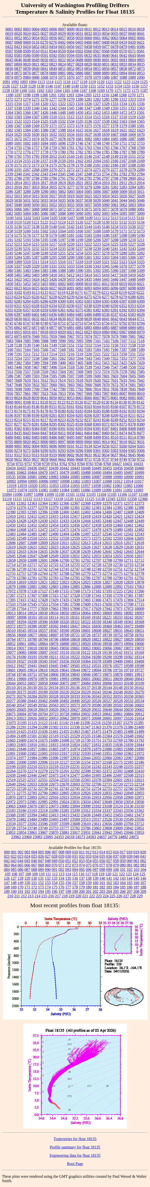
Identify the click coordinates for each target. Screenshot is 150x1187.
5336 (88, 266)
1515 (97, 117)
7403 (71, 363)
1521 (9, 121)
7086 (36, 341)
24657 (102, 837)
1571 (53, 126)
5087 (53, 213)
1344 (62, 108)
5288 (44, 257)
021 (7, 856)
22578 (96, 780)
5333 (71, 266)
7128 (9, 345)
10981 (32, 477)
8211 (132, 415)
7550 (132, 367)
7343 (88, 358)
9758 (37, 464)
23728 (11, 828)
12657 (139, 556)
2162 (79, 161)
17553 (43, 604)
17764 (21, 609)
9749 (123, 459)
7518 (71, 367)
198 (68, 891)
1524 (35, 121)
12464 (11, 530)
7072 (79, 336)
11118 (58, 499)
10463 (21, 472)
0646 (18, 60)
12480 (118, 530)
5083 (18, 213)
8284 (44, 424)
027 (48, 856)
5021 (88, 196)
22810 (75, 793)
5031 (27, 200)
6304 (97, 301)
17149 (53, 591)
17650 (107, 604)
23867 (43, 832)
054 (89, 861)
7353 (123, 358)
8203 (62, 415)
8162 (79, 407)
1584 (27, 130)
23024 (64, 802)
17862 (53, 609)
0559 (62, 51)
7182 (79, 350)
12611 (64, 543)
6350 (114, 306)
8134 (114, 402)
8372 (106, 424)
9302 (106, 451)
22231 (75, 767)
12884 (64, 587)
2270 (53, 170)
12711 (128, 560)
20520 (86, 701)
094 (75, 870)
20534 (139, 701)
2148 (106, 156)
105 (7, 874)
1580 (132, 126)
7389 (35, 363)
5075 (88, 209)
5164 (62, 231)
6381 (88, 310)
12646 (21, 556)
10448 (86, 468)
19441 (32, 666)
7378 (141, 358)
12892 (118, 587)
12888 (96, 587)
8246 (106, 420)
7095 (80, 341)
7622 (106, 380)
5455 (44, 284)
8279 (27, 424)
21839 (128, 745)
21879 (96, 749)
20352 (107, 696)
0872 (132, 69)
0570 (123, 51)
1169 (101, 91)
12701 (75, 560)
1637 (88, 134)
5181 (71, 235)
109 (35, 874)
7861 (27, 393)
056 (102, 861)
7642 (141, 380)
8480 (9, 437)
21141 (53, 723)
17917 (86, 609)
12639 (86, 551)
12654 (107, 556)
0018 (141, 29)
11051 (43, 486)
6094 (97, 288)
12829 (128, 582)
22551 (43, 780)
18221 (107, 617)
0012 (97, 29)
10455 (107, 468)
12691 (43, 560)
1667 (114, 134)
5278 (106, 253)
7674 (123, 385)
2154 (18, 161)
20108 (128, 683)
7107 (123, 341)
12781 (32, 578)
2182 (106, 165)
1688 (141, 139)
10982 (43, 477)
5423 (27, 279)
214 (37, 896)
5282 (141, 253)
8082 (123, 398)
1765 (106, 148)
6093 (88, 288)
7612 (44, 380)
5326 (9, 266)
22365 (96, 771)
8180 (62, 411)
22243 (107, 767)
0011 (88, 29)
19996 (75, 679)
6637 (71, 319)
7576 (114, 371)
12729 (107, 565)
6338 (88, 306)
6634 (53, 319)
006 (48, 852)
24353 (59, 837)
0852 (71, 69)
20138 (96, 688)
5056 (79, 205)
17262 (128, 591)
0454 (53, 47)
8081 (114, 398)
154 (54, 883)
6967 (123, 332)
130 (34, 878)
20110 (11, 688)
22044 (86, 758)
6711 (140, 319)
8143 (9, 407)
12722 (43, 565)
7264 (79, 358)
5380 (9, 271)
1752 (132, 143)
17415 (21, 600)
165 (129, 883)
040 (136, 856)
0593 (62, 55)
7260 (44, 358)
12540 (107, 534)
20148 (117, 688)
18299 (32, 622)
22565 (86, 780)
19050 (64, 648)
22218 (53, 767)
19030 (43, 648)
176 (61, 887)
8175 (27, 411)
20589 (107, 705)
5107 (71, 218)
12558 (64, 538)
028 (54, 856)
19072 (128, 648)
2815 (27, 183)
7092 (71, 341)
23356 (128, 810)
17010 (128, 587)
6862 (18, 328)
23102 (96, 806)
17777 (32, 609)
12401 (75, 512)
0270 (44, 42)
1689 (9, 143)
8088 (9, 402)
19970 (32, 679)
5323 (123, 262)
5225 (114, 244)
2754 (106, 174)
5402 (27, 275)
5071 (53, 209)
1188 (9, 95)
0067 (9, 42)
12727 (86, 565)
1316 (18, 104)
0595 (79, 55)
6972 (9, 336)
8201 (53, 415)
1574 (79, 126)
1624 (9, 134)
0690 (97, 60)
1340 (35, 108)
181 (95, 887)
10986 (86, 477)
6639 (88, 319)
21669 (21, 740)
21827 (86, 745)
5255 (88, 253)
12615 (107, 543)
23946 (128, 832)
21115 (32, 723)
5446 (114, 279)
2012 (53, 156)
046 (34, 861)
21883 (118, 749)
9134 (88, 446)
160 (95, 883)
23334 (96, 810)
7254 (18, 358)
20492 (64, 701)
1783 (88, 152)
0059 (79, 38)
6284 (27, 301)
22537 (32, 780)
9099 (62, 446)
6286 (44, 301)
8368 (88, 424)
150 (27, 883)
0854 (88, 69)
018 (129, 852)
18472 (128, 626)
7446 (18, 367)
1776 (27, 152)
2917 (27, 187)
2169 (141, 161)
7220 (88, 354)
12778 (139, 573)
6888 (123, 328)
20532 (128, 701)
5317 (71, 262)
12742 (43, 569)
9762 (63, 464)
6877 (53, 328)
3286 (9, 192)
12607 (21, 543)
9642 (123, 455)
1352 (132, 108)
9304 (123, 451)
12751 (118, 569)
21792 (139, 740)
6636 (62, 319)
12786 (86, 578)
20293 (43, 696)
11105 (112, 494)
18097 (11, 617)
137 (82, 878)
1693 (35, 143)
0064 (123, 38)
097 (95, 870)
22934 (75, 797)
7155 (106, 345)
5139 (44, 227)
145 (136, 878)
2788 (35, 178)
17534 (21, 604)
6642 (114, 319)
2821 (79, 183)
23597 (53, 824)
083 (143, 865)
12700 (64, 560)
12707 (96, 560)
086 (20, 870)
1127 (14, 86)
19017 (21, 648)
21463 (75, 731)
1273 (18, 99)
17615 (96, 604)
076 (95, 865)
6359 (44, 310)
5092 (97, 213)
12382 (86, 508)
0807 (9, 64)
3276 (62, 187)
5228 (141, 244)
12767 (53, 573)
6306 (114, 301)
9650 (9, 459)
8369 (97, 424)
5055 (71, 205)
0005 (44, 29)
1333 (114, 104)
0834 (132, 64)
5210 (132, 240)
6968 (132, 332)
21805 (21, 745)
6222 (140, 292)
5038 (88, 200)
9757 (28, 464)
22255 (128, 767)
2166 (114, 161)
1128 (23, 86)
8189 (114, 411)
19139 (107, 652)
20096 (107, 683)
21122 (42, 723)
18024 (32, 613)
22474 (64, 775)
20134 (53, 688)
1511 (62, 117)
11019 (22, 486)
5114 (123, 218)
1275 (35, 99)
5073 (71, 209)
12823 (64, 582)
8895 (53, 442)
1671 (9, 139)
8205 (79, 415)
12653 (96, 556)
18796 (53, 639)
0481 (132, 47)
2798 (114, 178)
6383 (106, 310)
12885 (75, 587)
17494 (128, 600)
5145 (97, 227)
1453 (106, 112)
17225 (118, 591)
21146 (74, 723)
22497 (118, 775)
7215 (62, 354)
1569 (35, 126)
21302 (53, 727)
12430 (43, 521)
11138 (100, 499)
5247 (27, 253)
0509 (27, 51)
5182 (79, 235)
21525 (64, 736)
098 (102, 870)
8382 (18, 429)
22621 (139, 780)
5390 (79, 271)
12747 (75, 569)
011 (81, 852)
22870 (11, 797)
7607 (9, 380)
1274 (27, 99)
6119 (61, 292)
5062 (123, 205)
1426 (44, 112)
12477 (86, 530)
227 (126, 896)
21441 (53, 731)
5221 (79, 244)
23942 (107, 832)
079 (116, 865)
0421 (141, 42)
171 (27, 887)
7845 (132, 389)
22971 (139, 797)
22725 (11, 789)
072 (68, 865)
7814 (97, 389)
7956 (71, 393)
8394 (88, 429)
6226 (35, 297)
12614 (96, 543)
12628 (107, 547)
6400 (27, 314)
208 (136, 891)
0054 (35, 38)
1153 (109, 86)
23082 (64, 806)
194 (41, 891)
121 (115, 874)
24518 (70, 837)
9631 (88, 455)
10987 (96, 477)
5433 (71, 279)
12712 (139, 560)
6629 (9, 319)
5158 (9, 231)
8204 (71, 415)
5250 (53, 253)
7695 (9, 389)
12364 (43, 503)
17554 (53, 604)
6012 (106, 284)
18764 (11, 639)
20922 (21, 718)
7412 (97, 363)
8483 (35, 437)
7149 (53, 345)
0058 (71, 38)
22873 (21, 797)
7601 (106, 376)
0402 (62, 42)
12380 (64, 508)
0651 (53, 60)
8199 (35, 415)
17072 (11, 591)
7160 (9, 350)
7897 (35, 393)
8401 (114, 429)
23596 (43, 824)
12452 (32, 525)
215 (44, 896)
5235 (62, 249)
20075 (64, 683)
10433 (138, 464)
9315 (35, 455)
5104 (45, 218)
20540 (11, 705)
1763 (88, 148)
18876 (53, 644)
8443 (27, 433)
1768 (132, 148)
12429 (32, 521)
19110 (64, 652)
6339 (97, 306)
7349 (106, 358)
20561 (43, 705)
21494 (11, 736)
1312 (123, 99)
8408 (132, 429)
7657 (44, 385)
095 (82, 870)
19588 (128, 666)
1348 (97, 108)
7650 (27, 385)
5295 (53, 257)
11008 (107, 481)
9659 (44, 459)
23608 (75, 824)
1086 (106, 77)
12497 (86, 534)
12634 (32, 551)
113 (61, 874)
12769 (75, 573)
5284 (18, 257)
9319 (53, 455)
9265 (141, 446)
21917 (64, 753)
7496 (53, 367)
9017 (114, 442)
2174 (44, 165)
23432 (75, 815)
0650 (44, 60)
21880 (107, 749)
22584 (107, 780)
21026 (128, 718)
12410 (11, 516)
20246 (107, 692)
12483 (11, 534)
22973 (21, 802)
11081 (43, 490)
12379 (53, 508)
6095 (106, 288)
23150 (139, 806)
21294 (32, 727)
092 (61, 870)
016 (116, 852)
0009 (71, 29)
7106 (115, 341)
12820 (32, 582)
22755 (107, 789)
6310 (9, 306)
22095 (32, 762)
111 (48, 874)
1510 (53, 117)
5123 (53, 222)
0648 (27, 60)
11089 (96, 490)
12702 (86, 560)
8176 (35, 411)
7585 (141, 371)
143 (123, 878)
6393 (132, 310)
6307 (123, 301)
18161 (75, 617)
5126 (79, 222)
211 (17, 896)
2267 (27, 170)
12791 (128, 578)
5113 (114, 218)
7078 (106, 336)
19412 (11, 666)
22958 (118, 797)
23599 (64, 824)
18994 (128, 644)
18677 (32, 635)
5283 (9, 257)
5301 (88, 257)
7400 (62, 363)
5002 (62, 192)
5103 (36, 218)
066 (27, 865)
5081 (141, 209)
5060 (106, 205)
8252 (123, 420)
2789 (44, 178)
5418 (123, 275)
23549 (128, 819)
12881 (32, 587)
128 (20, 878)
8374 (114, 424)
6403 (44, 314)
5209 (123, 240)
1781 (71, 152)
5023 (97, 196)
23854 (21, 832)
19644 (75, 670)
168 (7, 887)
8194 (141, 411)
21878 (86, 749)
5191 (9, 240)
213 (31, 896)
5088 (62, 213)
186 (129, 887)
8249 (114, 420)
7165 (35, 350)
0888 (97, 73)
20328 (53, 696)
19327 (21, 661)
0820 (27, 64)
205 (116, 891)
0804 (132, 60)
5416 (106, 275)
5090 (79, 213)
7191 (18, 354)
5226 (123, 244)
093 (68, 870)
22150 (75, 762)
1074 (53, 77)
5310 (27, 262)
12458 (96, 525)
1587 (53, 130)
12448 (128, 521)
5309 (18, 262)
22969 (128, 797)
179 (82, 887)
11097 (28, 494)
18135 (64, 617)
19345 (43, 661)
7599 (88, 376)
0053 (27, 38)
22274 (32, 771)
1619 (114, 130)
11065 (127, 486)
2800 (132, 178)
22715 (107, 784)
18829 (128, 639)
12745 (64, 569)
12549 (21, 538)
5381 (18, 271)
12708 (107, 560)
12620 (21, 547)
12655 (118, 556)
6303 (88, 301)
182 (102, 887)
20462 (43, 701)
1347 (88, 108)
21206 (85, 723)
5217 (53, 244)
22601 (118, 780)
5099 (141, 213)
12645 (11, 556)
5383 (27, 271)
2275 (97, 170)
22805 (64, 793)
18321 (75, 622)
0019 (9, 33)
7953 (62, 393)
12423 (128, 516)
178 (75, 887)
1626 (27, 134)
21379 (118, 727)
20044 (11, 683)
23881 (64, 832)
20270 (139, 692)
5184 (97, 235)
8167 (123, 407)
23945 (118, 832)
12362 (21, 503)
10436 (32, 468)
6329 (44, 306)
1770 (9, 152)
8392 (71, 429)
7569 (88, 371)
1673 (27, 139)
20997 (118, 718)
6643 (123, 319)
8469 (106, 433)
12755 (11, 573)
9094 (35, 446)
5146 (106, 227)
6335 (62, 306)
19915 (139, 674)
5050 (35, 205)
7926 (53, 393)
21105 (22, 723)
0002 (18, 29)
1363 (141, 108)
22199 (11, 767)
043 (14, 861)
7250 (123, 354)
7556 (18, 371)
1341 (44, 108)
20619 (43, 710)
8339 (79, 424)
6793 (132, 323)
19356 (64, 661)
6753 (79, 323)
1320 (44, 104)
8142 (140, 402)
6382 (97, 310)
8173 (9, 411)
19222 (75, 657)
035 (102, 856)
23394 (32, 815)
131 (41, 878)
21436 (43, 731)
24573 (80, 837)
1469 (114, 112)
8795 (9, 442)
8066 (88, 398)
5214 (27, 244)
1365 (18, 112)
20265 (128, 692)
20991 (107, 718)
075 (89, 865)
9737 (106, 459)
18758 (128, 635)
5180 (62, 235)
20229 (86, 692)
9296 (79, 451)
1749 (106, 143)
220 (78, 896)
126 (7, 878)
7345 (97, 358)
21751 (96, 740)
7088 (44, 341)
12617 (128, 543)
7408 (88, 363)
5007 (106, 192)
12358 (132, 499)
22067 (128, 758)
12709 (118, 560)
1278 (62, 99)
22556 (75, 780)
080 (123, 865)
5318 (79, 262)
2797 (106, 178)
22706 (96, 784)
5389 (71, 271)
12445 (96, 521)
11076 (33, 490)
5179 (53, 235)
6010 (88, 284)
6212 (105, 292)
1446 (53, 112)
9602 (71, 455)
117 (88, 874)
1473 (132, 112)
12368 (86, 503)
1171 (118, 91)
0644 (141, 55)
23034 (86, 802)
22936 (86, 797)
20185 (32, 692)
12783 (53, 578)
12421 (118, 516)
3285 (141, 187)
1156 (135, 86)
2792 (71, 178)
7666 (88, 385)
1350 (114, 108)
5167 (88, 231)
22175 (118, 762)
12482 (139, 530)
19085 (22, 652)
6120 (70, 292)
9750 (132, 459)
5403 (35, 275)
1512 (71, 117)
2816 (35, 183)
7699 (27, 389)
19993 (64, 679)
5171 (123, 231)
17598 (75, 604)
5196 (53, 240)
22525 (21, 780)
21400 (139, 727)
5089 (71, 213)
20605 (21, 710)
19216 (64, 657)
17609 (86, 604)
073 (75, 865)
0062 (106, 38)
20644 (118, 710)
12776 (128, 573)
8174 (18, 411)
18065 (96, 613)
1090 (141, 77)
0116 (35, 42)
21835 (107, 745)
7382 (18, 363)
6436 (53, 314)
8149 (44, 407)
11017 (139, 481)
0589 (35, 55)
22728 (21, 789)
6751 (62, 323)
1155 (127, 86)
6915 (18, 332)
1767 (123, 148)
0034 (106, 33)
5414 (88, 275)
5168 (97, 231)
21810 (32, 745)
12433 (64, 521)
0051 (9, 38)
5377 (132, 266)
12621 (32, 547)
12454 (53, 525)
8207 (97, 415)
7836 (114, 389)
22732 (32, 789)
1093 (24, 82)
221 (85, 896)
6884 (97, 328)
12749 (96, 569)
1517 (114, 117)
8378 (132, 424)
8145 (27, 407)
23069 (21, 806)
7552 (141, 367)
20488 (53, 701)
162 (109, 883)
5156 (132, 227)
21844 (139, 745)
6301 (71, 301)
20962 (64, 718)
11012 (117, 481)
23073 (53, 806)
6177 (88, 292)
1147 (57, 86)
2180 (88, 165)
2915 (9, 187)
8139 (132, 402)
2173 (35, 165)
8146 (35, 407)
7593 (35, 376)
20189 (43, 692)
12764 (43, 573)
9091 (18, 446)
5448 (132, 279)
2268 (35, 170)
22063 (118, 758)
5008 (114, 192)
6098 (132, 288)
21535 (86, 736)
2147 (97, 156)
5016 (44, 196)
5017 (53, 196)
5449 (141, 279)
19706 (107, 670)
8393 (79, 429)
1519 (132, 117)
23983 (37, 837)
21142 (64, 723)
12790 (118, 578)
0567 (97, 51)
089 (41, 870)
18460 (107, 626)
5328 (27, 266)
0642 (123, 55)
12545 (11, 538)
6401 (35, 314)
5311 (35, 262)
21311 (64, 727)
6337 (79, 306)
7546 (106, 367)
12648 (43, 556)
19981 (53, 679)
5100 (10, 218)
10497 (128, 472)
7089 (53, 341)
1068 (44, 77)
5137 (27, 227)
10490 (96, 472)
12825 (86, 582)
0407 (97, 42)
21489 (139, 731)
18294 (21, 622)
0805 (141, 60)
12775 (118, 573)
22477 (75, 775)
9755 (19, 464)
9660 (53, 459)
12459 (107, 525)
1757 (35, 148)
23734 (21, 828)
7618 (79, 380)
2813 (9, 183)
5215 (35, 244)
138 (89, 878)
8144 (18, 407)
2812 (141, 178)
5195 (44, 240)
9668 (79, 459)
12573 (86, 538)
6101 (9, 292)
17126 (32, 591)
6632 (35, 319)
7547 (114, 367)
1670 (141, 134)
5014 (27, 196)
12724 (64, 565)
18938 (107, 644)
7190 (9, 354)
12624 (64, 547)
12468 (21, 530)
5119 (18, 222)
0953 (141, 73)
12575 (96, 538)
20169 (11, 692)
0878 (44, 73)
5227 (132, 244)
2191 (18, 170)
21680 (53, 740)
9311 (9, 455)
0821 (35, 64)
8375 (123, 424)
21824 (75, 745)
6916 (27, 332)
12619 (11, 547)
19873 (96, 674)
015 (109, 852)
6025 (35, 288)
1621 (123, 130)
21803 (11, 745)
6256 (79, 297)
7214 (53, 354)
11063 (117, 486)
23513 (86, 819)
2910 (106, 183)
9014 (106, 442)
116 (81, 874)
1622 (132, 130)
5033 (44, 200)
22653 (32, 784)
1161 (32, 91)
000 (7, 852)
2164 (97, 161)
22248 (118, 767)
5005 (88, 192)
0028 (53, 33)
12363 (32, 503)
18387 (43, 626)
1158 (6, 91)
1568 (27, 126)
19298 (118, 657)
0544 (53, 51)
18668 (21, 635)
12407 (118, 512)
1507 (35, 117)
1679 (71, 139)
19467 (64, 666)
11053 (53, 486)
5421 (9, 279)
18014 (21, 613)
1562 (114, 121)
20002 (96, 679)
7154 (97, 345)
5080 (132, 209)
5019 (71, 196)
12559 (75, 538)
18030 (43, 613)
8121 (53, 402)
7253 (9, 358)
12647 (32, 556)
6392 (123, 310)
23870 (53, 832)
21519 (53, 736)
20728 (64, 714)
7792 (79, 389)
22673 (53, 784)
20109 (139, 683)
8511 (123, 437)
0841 (44, 69)
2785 (9, 178)
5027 (132, 196)
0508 (18, 51)
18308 (53, 622)
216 (51, 896)
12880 (21, 587)
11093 (138, 490)
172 (34, 887)
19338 (32, 661)
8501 (106, 437)
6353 (132, 306)
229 (140, 896)
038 (123, 856)
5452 (27, 284)
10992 (11, 481)
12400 (64, 512)
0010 (79, 29)
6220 (132, 292)
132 (48, 878)
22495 (96, 775)
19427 (21, 666)
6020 (132, 284)
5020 (79, 196)
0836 (9, 69)
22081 (11, 762)
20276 (21, 696)
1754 (9, 148)
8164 (97, 407)
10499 (139, 472)
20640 (107, 710)
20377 (11, 701)
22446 (32, 775)
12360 (143, 499)
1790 (9, 156)
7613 (53, 380)
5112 (106, 218)
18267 (139, 617)
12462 (139, 525)
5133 (132, 222)
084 (7, 870)
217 (58, 896)
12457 (86, 525)
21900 (21, 753)
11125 (89, 499)
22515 (139, 775)
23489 (43, 819)
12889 (107, 587)
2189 (141, 165)
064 (14, 865)
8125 (70, 402)
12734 (139, 565)
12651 (75, 556)
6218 (114, 292)
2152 (141, 156)
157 (75, 883)
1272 (9, 99)
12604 (128, 538)
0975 (18, 77)
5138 (35, 227)
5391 (88, 271)
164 (123, 883)
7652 (35, 385)
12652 (86, 556)
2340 (18, 174)
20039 (118, 679)
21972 (139, 753)
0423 (18, 47)
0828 (79, 64)
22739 (43, 789)
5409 (44, 275)
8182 (71, 411)
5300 (79, 257)
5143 (79, 227)
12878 (139, 582)
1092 (15, 82)
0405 (79, 42)
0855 (97, 69)
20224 (75, 692)
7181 (71, 350)
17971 (118, 609)
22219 (64, 767)
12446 (107, 521)
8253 (132, 420)
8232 (79, 420)
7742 (53, 389)
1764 (97, 148)
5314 (44, 262)
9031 (141, 442)
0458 (88, 47)
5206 (97, 240)
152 (41, 883)
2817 (44, 183)
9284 (35, 451)
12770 (86, 573)
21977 (21, 758)
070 (54, 865)
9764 (81, 464)
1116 (66, 82)
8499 (97, 437)
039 (129, 856)
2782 (123, 174)
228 (133, 896)
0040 (132, 33)
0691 (106, 60)
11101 (70, 494)
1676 (44, 139)
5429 (62, 279)
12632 (11, 551)
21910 (53, 753)
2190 (9, 170)
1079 (97, 77)
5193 (27, 240)
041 (143, 856)
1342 (53, 108)
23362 (139, 810)
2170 (9, 165)
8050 (53, 398)
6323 (27, 306)
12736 (11, 569)
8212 (141, 415)
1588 (62, 130)
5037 (79, 200)
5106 (62, 218)
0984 (27, 77)
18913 (75, 644)
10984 (64, 477)
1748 (97, 143)
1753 (141, 143)
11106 (122, 494)
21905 (43, 753)
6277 (106, 297)
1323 (71, 104)
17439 (75, 600)
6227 (44, 297)
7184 (97, 350)
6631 (27, 319)
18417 (75, 626)
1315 (9, 104)
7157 (123, 345)
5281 (132, 253)
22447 (43, 775)
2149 (114, 156)
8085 (132, 398)
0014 (114, 29)
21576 (118, 736)
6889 (132, 328)
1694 (44, 143)
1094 (33, 82)
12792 (139, 578)
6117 (53, 292)
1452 (97, 112)
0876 (27, 73)
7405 (79, 363)
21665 (11, 740)
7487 (44, 367)
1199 (35, 95)
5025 (114, 196)
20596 (128, 705)
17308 (43, 595)
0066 (141, 38)
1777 (35, 152)
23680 (118, 824)
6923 (88, 332)
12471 (32, 530)
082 (136, 865)
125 (142, 874)
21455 (64, 731)
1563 (123, 121)
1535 (79, 121)
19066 (107, 648)
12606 (11, 543)
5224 (106, 244)
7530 (79, 367)
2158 (53, 161)
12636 (53, 551)
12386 (128, 508)
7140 (35, 345)
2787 (27, 178)
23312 (86, 810)
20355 (118, 696)
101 (123, 870)
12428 (21, 521)
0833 (123, 64)
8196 (9, 415)
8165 (106, 407)
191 (20, 891)
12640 (96, 551)
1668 (123, 134)
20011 (107, 679)
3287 (18, 192)
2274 (88, 170)
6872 (27, 328)
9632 (97, 455)
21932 (75, 753)
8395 (97, 429)
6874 (44, 328)
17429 (53, 600)
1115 (58, 82)
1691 (18, 143)
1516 (106, 117)
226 (119, 896)
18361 (128, 622)
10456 (118, 468)
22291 (64, 771)
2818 (53, 183)
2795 (88, 178)
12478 (96, 530)
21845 (11, 749)
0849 (53, 69)
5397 (123, 271)
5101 (18, 218)
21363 (96, 727)
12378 (43, 508)
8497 (79, 437)
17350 (107, 595)
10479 (64, 472)
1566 (9, 126)
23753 (53, 828)
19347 (53, 661)
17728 (11, 609)
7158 (132, 345)
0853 (79, 69)
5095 (123, 213)
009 (68, 852)
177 (68, 887)
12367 (75, 503)
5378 (141, 266)
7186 (114, 350)
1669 (132, 134)
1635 (79, 134)
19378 (96, 661)
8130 (105, 402)
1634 (71, 134)
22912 (43, 797)
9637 (114, 455)
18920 (86, 644)
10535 (11, 477)
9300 (88, 451)
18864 (43, 644)
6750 (53, 323)
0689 (88, 60)
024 (27, 856)
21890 (139, 749)
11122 (79, 499)
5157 (141, 227)
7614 (62, 380)
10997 (54, 481)
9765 (90, 464)
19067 (118, 648)
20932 (43, 718)
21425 (21, 731)
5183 (88, 235)
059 (123, 861)
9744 (114, 459)
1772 (18, 152)
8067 (97, 398)
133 (54, 878)
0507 (9, 51)
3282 (114, 187)
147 (7, 883)
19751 (32, 674)
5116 (140, 218)
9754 (11, 464)
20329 (64, 696)
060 (129, 861)
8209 (114, 415)
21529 (75, 736)
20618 (32, 710)
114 (68, 874)
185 (123, 887)
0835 (141, 64)
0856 (106, 69)
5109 (89, 218)
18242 (128, 617)
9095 (44, 446)
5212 (9, 244)
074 (82, 865)
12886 (86, 587)
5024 (106, 196)
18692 (43, 635)
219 (72, 896)
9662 (62, 459)
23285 (64, 810)
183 (109, 887)
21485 (118, 731)
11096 (17, 494)
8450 (53, 433)
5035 (62, 200)
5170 (114, 231)
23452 (107, 815)
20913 (11, 718)
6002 (62, 284)
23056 (139, 802)
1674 (35, 139)
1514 (88, 117)
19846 (86, 674)
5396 (114, 271)
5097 (132, 213)
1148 (66, 86)
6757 (114, 323)
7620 (97, 380)
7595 (53, 376)
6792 (123, 323)
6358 (35, 310)
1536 (88, 121)
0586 (27, 55)
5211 (140, 240)
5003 (71, 192)
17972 (128, 609)
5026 (123, 196)
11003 (86, 481)
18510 (11, 630)
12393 (21, 512)
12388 (139, 508)
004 (34, 852)
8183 (79, 411)
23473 (139, 815)
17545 (32, 604)
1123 (126, 82)
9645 (132, 455)
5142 (71, 227)
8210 (123, 415)
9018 (123, 442)
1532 (62, 121)
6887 (114, 328)
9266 (9, 451)
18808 (64, 639)
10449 (96, 468)
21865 (53, 749)
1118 (83, 82)
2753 (97, 174)
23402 (43, 815)
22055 (96, 758)
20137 (85, 688)
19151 (128, 652)
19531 (96, 666)
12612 (75, 543)
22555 (64, 780)
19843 (75, 674)
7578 (123, 371)
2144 (71, 156)
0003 (27, 29)
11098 (38, 494)
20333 (75, 696)
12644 (139, 551)
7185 (106, 350)
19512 (86, 666)
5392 (97, 271)
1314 (141, 99)
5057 (88, 205)
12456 (75, 525)
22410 (139, 771)
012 (89, 852)
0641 (114, 55)
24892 (123, 837)
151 (34, 883)
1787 (123, 152)
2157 (44, 161)
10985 (75, 477)
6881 (71, 328)
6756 (106, 323)
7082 (141, 336)
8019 (9, 398)
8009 (132, 393)
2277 (114, 170)
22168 (107, 762)
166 (136, 883)
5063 (132, 205)
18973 (118, 644)
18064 (86, 613)
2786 (18, 178)
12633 (21, 551)
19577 (118, 666)
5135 (9, 227)
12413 (43, 516)
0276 (53, 42)
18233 (117, 617)
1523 (27, 121)
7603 (114, 376)
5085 (35, 213)
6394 (141, 310)
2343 (44, 174)
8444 (35, 433)
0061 (97, 38)
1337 (9, 108)
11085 (75, 490)
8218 (53, 420)
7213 (44, 354)
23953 (139, 832)
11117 (48, 499)
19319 (11, 661)
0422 (9, 47)
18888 (64, 644)
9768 (107, 464)
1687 (132, 139)
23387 (21, 815)
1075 (62, 77)
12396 (43, 512)
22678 (64, 784)
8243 (97, 420)
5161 (35, 231)
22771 (11, 793)
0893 (114, 73)
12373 (139, 503)
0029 (62, 33)
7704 (44, 389)
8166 (114, 407)
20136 (75, 688)
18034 (53, 613)
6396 (9, 314)
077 (102, 865)
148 (14, 883)
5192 (18, 240)
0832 (114, 64)
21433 (32, 731)
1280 (79, 99)
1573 (71, 126)
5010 (132, 192)
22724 (139, 784)
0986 (35, 77)
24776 (112, 837)
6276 (97, 297)
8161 (71, 407)
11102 (80, 494)
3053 (35, 187)
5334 (79, 266)
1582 (9, 130)
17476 (118, 600)
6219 (123, 292)
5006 (97, 192)
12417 (75, 516)
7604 (123, 376)
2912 (123, 183)
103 (136, 870)
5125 (70, 222)
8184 (88, 411)
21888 (128, 749)
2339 (9, 174)
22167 (96, 762)
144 (129, 878)
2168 (132, 161)
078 (109, 865)
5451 (18, 284)
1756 (27, 148)
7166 (44, 350)
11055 (75, 486)
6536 (106, 314)
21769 (118, 740)
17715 (139, 604)
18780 (32, 639)
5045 (132, 200)
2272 (71, 170)
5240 (106, 249)
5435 (88, 279)
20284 (32, 696)
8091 (18, 402)
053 (82, 861)
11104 (101, 494)
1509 (44, 117)
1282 (97, 99)
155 (61, 883)
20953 (53, 718)
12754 (139, 569)
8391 (62, 429)
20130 (32, 688)
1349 (106, 108)
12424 (139, 516)
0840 (35, 69)
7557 (27, 371)
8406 (123, 429)
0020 (18, 33)
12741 (32, 569)
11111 (17, 499)
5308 (9, 262)
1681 (79, 139)
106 (14, 874)
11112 (27, 499)
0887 (88, 73)
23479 (11, 819)
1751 (123, 143)
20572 (64, 705)
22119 (53, 762)
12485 (32, 534)
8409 (141, 429)
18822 (107, 639)
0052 (18, 38)
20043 (139, 679)
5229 (9, 249)
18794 (43, 639)
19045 (53, 648)
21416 (11, 731)
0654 (71, 60)
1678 (62, 139)
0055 (44, 38)
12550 (32, 538)
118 (95, 874)
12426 (11, 521)
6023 (18, 288)
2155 (27, 161)
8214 (18, 420)
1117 (75, 82)
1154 (118, 86)
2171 (18, 165)
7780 (62, 389)
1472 (123, 112)
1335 (132, 104)
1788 (132, 152)
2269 (44, 170)
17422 (32, 600)
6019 (123, 284)
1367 (35, 112)
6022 (9, 288)
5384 (35, 271)
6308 (132, 301)
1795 (35, 156)
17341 (96, 595)
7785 (71, 389)
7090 (62, 341)
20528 (118, 701)
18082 (128, 613)
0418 (114, 42)
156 (68, 883)
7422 (114, 363)
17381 (128, 595)
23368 (11, 815)
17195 (107, 591)
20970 (75, 718)
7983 (97, 393)
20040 (128, 679)
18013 (11, 613)
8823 (35, 442)
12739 (21, 569)
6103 (27, 292)
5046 (141, 200)
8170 (132, 407)
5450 (9, 284)
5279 (114, 253)
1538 (106, 121)
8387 (44, 429)
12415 (53, 516)
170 (20, 887)
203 (102, 891)
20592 (118, 705)
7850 (9, 393)
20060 (53, 683)
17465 (86, 600)
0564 (71, 51)
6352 (123, 306)
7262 (62, 358)
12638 (75, 551)
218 (65, 896)
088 (34, 870)
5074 (79, 209)
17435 (64, 600)
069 (48, 865)
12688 (32, 560)
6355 (9, 310)
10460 (139, 468)
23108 (107, 806)
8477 (141, 433)
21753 (107, 740)
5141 (62, 227)
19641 (64, 670)
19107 (54, 652)
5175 (18, 235)
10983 (53, 477)
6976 (27, 336)
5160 (27, 231)
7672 (114, 385)
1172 (127, 91)
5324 (132, 262)
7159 (141, 345)
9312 (18, 455)
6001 (53, 284)
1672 (18, 139)
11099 (49, 494)
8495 (71, 437)
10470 (43, 472)
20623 (64, 710)
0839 (27, 69)
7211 (26, 354)
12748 (86, 569)
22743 (64, 789)
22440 (21, 775)
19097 (43, 652)
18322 (86, 622)
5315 (53, 262)
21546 (96, 736)
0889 (106, 73)
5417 (114, 275)
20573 (75, 705)
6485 (79, 314)
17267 (11, 595)
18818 (75, 639)
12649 (53, 556)
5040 (106, 200)
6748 (35, 323)
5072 (62, 209)
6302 (79, 301)
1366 (27, 112)
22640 (11, 784)
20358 (128, 696)
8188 (106, 411)
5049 (27, 205)
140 (102, 878)
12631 (139, 547)
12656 (128, 556)
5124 (62, 222)
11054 (64, 486)
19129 (96, 652)
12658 (11, 560)
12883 (53, 587)
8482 (27, 437)
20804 (75, 714)
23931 (86, 832)
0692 (114, 60)
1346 (79, 108)
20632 (96, 710)
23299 (75, 810)
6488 (97, 314)
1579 (123, 126)
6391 (114, 310)
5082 (9, 213)
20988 (96, 718)
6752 (71, 323)
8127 (88, 402)
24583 (91, 837)
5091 (88, 213)
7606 (141, 376)
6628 (141, 314)
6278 (114, 297)
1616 (88, 130)
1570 (44, 126)
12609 (43, 543)
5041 (114, 200)
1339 (27, 108)
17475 (107, 600)
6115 (44, 292)
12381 (75, 508)
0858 (123, 69)
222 (92, 896)
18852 (11, 644)
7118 (140, 341)
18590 (64, 630)
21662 (139, 736)
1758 (44, 148)
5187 (114, 235)
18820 (86, 639)
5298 (62, 257)
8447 (44, 433)
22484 (86, 775)
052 (75, 861)
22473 (53, 775)
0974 (9, 77)
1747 (88, 143)
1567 (18, 126)
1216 (105, 95)
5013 (18, 196)
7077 (97, 336)
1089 (132, 77)
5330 (44, 266)
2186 (114, 165)
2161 (71, 161)
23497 (64, 819)
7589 (27, 376)
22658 (43, 784)
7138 (18, 345)
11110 (7, 499)
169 (14, 887)
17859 (43, 609)
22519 (11, 780)
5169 (106, 231)
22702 (86, 784)
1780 (62, 152)
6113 (35, 292)
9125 (79, 446)
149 (20, 883)
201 (89, 891)
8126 (79, 402)
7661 (62, 385)
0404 (71, 42)
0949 (132, 73)
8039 (35, 398)
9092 (27, 446)
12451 (21, 525)
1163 (49, 91)
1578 (114, 126)
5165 (71, 231)
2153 (9, 161)
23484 (32, 819)
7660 (53, 385)
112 (54, 874)
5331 (53, 266)
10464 (32, 472)
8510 (114, 437)
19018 (32, 648)
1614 (71, 130)
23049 (107, 802)
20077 (75, 683)
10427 (117, 464)
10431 (127, 464)
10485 (75, 472)
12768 (64, 573)
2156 (35, 161)
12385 (118, 508)
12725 (75, 565)
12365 (53, 503)
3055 (53, 187)
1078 (88, 77)
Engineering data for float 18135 (75, 1155)
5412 (71, 275)
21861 (43, 749)
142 (116, 878)
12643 (128, 551)
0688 (79, 60)
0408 (106, 42)
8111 (35, 402)
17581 (64, 604)
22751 (86, 789)
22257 (139, 767)
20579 (86, 705)
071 (61, 865)
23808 (107, 828)
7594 (44, 376)
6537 (114, 314)
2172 (27, 165)
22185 (128, 762)
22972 (11, 802)
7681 (132, 385)
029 (61, 856)
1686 (123, 139)
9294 (71, 451)
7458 (27, 367)
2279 (132, 170)
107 (21, 874)
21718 (75, 740)
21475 (96, 731)
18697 (53, 635)
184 (116, 887)
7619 (88, 380)
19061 (75, 648)
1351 (123, 108)
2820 (71, 183)
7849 (141, 389)
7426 (132, 363)
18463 (118, 626)
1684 (106, 139)
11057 (85, 486)
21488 (128, 731)
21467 (86, 731)
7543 (97, 367)
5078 (114, 209)
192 (27, 891)
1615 (79, 130)
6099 (141, 288)
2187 (123, 165)
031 (75, 856)
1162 (40, 91)
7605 (132, 376)
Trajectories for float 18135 (75, 1139)
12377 (32, 508)
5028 (141, 196)
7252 (141, 354)
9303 (114, 451)
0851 (62, 69)
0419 (123, 42)
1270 (132, 95)
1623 (141, 130)
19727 (139, 670)
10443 (75, 468)
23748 (32, 828)
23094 (75, 806)
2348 (88, 174)
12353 (121, 499)
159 (89, 883)
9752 (141, 459)
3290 (44, 192)
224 (106, 896)
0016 (132, 29)
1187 (144, 91)
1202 (62, 95)
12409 (139, 512)
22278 (43, 771)
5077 (106, 209)
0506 (141, 47)
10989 (118, 477)
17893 (64, 609)
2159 (62, 161)
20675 (11, 714)
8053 (71, 398)
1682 (88, 139)
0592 (53, 55)
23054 (128, 802)
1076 (71, 77)
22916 (53, 797)
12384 (107, 508)
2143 (62, 156)
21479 (107, 731)
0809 (18, 64)
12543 (139, 534)
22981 (32, 802)
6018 (114, 284)
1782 (79, 152)
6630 (18, 319)
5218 (62, 244)
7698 (18, 389)
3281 (106, 187)
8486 (53, 437)
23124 (118, 806)
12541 (118, 534)
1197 (18, 95)
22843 (118, 793)
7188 (132, 350)
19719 (128, 670)
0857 (114, 69)
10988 (107, 477)
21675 (43, 740)
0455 (62, 47)
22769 (139, 789)
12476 (75, 530)
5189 (132, 235)
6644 (132, 319)
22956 (107, 797)
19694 (96, 670)
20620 (53, 710)
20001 (86, 679)
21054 (139, 718)
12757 (21, 573)
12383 (96, 508)
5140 (53, 227)
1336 (141, 104)
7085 (27, 341)
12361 (11, 503)
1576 (97, 126)
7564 (62, 371)
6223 (9, 297)
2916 (18, 187)
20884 (128, 714)
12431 (53, 521)
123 (129, 874)
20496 (75, 701)
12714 (11, 565)
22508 (128, 775)
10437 (43, 468)
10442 (64, 468)
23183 (11, 810)
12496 (75, 534)
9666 (71, 459)
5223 (97, 244)
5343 (97, 266)
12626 (86, 547)
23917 (75, 832)
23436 (86, 815)
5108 (80, 218)
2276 (106, 170)
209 (143, 891)
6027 (53, 288)
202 (95, 891)
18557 (43, 630)
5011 (140, 192)
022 (14, 856)
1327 (97, 104)
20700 (32, 714)
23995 (48, 837)
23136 (128, 806)
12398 (53, 512)
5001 (53, 192)
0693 (123, 60)
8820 (27, 442)
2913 (132, 183)
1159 (14, 91)
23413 (53, 815)
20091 (96, 683)
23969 (27, 837)
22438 (11, 775)
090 (48, 870)
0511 (44, 51)
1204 (79, 95)
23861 (32, 832)
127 (14, 878)
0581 (141, 51)
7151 (71, 345)
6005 (71, 284)
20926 (32, 718)
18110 (43, 617)
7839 (123, 389)
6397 (18, 314)
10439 (53, 468)
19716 (118, 670)
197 (61, 891)
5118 (9, 222)
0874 (9, 73)
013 (95, 852)
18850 (139, 639)
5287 (35, 257)
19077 (11, 652)
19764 (43, 674)
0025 (35, 33)
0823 (53, 64)
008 (61, 852)
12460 (118, 525)
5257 (97, 253)
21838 (118, 745)
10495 (118, 472)
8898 (71, 442)
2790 (53, 178)
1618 (106, 130)
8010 (141, 393)
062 (143, 861)
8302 (62, 424)
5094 (114, 213)
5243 (132, 249)
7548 (123, 367)
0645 (9, 60)
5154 (114, 227)
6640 (97, 319)
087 (27, 870)
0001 (9, 29)
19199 (43, 657)
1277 (53, 99)
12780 (21, 578)
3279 (88, 187)
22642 (21, 784)
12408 (128, 512)
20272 (11, 696)
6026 (44, 288)
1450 (79, 112)
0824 (62, 64)
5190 (141, 235)
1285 (106, 99)
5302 (97, 257)
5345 (106, 266)
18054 (75, 613)
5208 (114, 240)
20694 (21, 714)
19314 (139, 657)
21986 (43, 758)
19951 (11, 679)
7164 (27, 350)
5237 (79, 249)
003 (27, 852)
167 (143, 883)
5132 (123, 222)
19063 (86, 648)
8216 (35, 420)
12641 (107, 551)
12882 (43, 587)
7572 (97, 371)
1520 (141, 117)
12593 (118, 538)
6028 (62, 288)
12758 (32, 573)
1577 (106, 126)
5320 (97, 262)
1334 (123, 104)
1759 (53, 148)
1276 (44, 99)
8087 (141, 398)
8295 (53, 424)
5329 (35, 266)
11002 (75, 481)
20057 (32, 683)
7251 (132, 354)
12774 (107, 573)
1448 (62, 112)
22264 (11, 771)
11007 (96, 481)
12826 (96, 582)
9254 (97, 446)
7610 (27, 380)
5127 (88, 222)
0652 (62, 60)
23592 (32, 824)
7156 (114, 345)
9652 (18, 459)
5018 (62, 196)
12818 (11, 582)
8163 (88, 407)
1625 (18, 134)
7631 (114, 380)
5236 (71, 249)
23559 (11, 824)
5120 (26, 222)
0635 (97, 55)
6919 (53, 332)
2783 (132, 174)
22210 (32, 767)
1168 (92, 91)
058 (116, 861)
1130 (40, 86)
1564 (132, 121)
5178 (44, 235)
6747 (27, 323)
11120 (69, 499)
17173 (86, 591)
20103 (118, 683)
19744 (11, 674)
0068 (18, 42)
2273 (79, 170)
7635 (123, 380)
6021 (141, 284)
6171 (79, 292)
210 (10, 896)
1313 (132, 99)
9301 (97, 451)
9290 (44, 451)
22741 (53, 789)
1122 (118, 82)
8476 (132, 433)
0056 (53, 38)
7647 (9, 385)
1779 (53, 152)
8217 (44, 420)
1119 (92, 82)
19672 (86, 670)
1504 (27, 117)
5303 (106, 257)
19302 (128, 657)
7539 (88, 367)
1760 (62, 148)
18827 (118, 639)
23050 (118, 802)
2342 (35, 174)
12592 (107, 538)
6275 (88, 297)
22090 (21, 762)
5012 (9, 196)
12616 (118, 543)
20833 (96, 714)
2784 (141, 174)
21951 (107, 753)
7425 (123, 363)
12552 (53, 538)
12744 (53, 569)
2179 (79, 165)
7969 (88, 393)
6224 (18, 297)
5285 (27, 257)
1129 (32, 86)
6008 (79, 284)
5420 (141, 275)
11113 (37, 499)
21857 (32, 749)
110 (41, 874)
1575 (88, 126)
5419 (132, 275)
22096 (43, 762)
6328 (35, 306)
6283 (18, 301)
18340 (107, 622)
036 (109, 856)
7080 (123, 336)
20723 (53, 714)
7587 (18, 376)
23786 (86, 828)
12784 (64, 578)
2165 (106, 161)
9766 (98, 464)
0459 (97, 47)
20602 (139, 705)
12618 (139, 543)
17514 (139, 600)
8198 (27, 415)
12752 (128, 569)
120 (108, 874)
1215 (97, 95)
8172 (141, 407)
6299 (53, 301)
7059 (53, 336)
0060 (88, 38)
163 (116, 883)
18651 (139, 630)
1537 (97, 121)
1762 (79, 148)
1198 (26, 95)
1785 (106, 152)
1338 (18, 108)
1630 (35, 134)
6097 (123, 288)
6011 (97, 284)
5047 (9, 205)
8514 (132, 437)
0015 (123, 29)
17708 (128, 604)
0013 (106, 29)
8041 (44, 398)
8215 (27, 420)
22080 (139, 758)
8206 (88, 415)
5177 (35, 235)
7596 (62, 376)
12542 (128, 534)
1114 (50, 82)
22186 (139, 762)
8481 (18, 437)
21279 (128, 723)
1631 (44, 134)
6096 (114, 288)
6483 (62, 314)
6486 (88, 314)
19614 (32, 670)
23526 (107, 819)
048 (48, 861)
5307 (141, 257)
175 (54, 887)
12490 (53, 534)
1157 (144, 86)
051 (68, 861)
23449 (96, 815)
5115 (131, 218)
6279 (123, 297)
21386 (128, 727)
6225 (27, 297)
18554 (32, 630)
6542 (123, 314)
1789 (141, 152)
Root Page (75, 1164)
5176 (27, 235)
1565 (141, 121)
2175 (53, 165)
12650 (64, 556)
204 (109, 891)
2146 (88, 156)
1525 (44, 121)
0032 (88, 33)
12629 (118, 547)
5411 (62, 275)
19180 (21, 657)
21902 (32, 753)
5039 (97, 200)
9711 (88, 459)
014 (102, 852)
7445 (9, 367)
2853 (88, 183)
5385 (44, 271)
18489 (139, 626)
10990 (128, 477)
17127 (43, 591)
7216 (71, 354)
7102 (106, 341)
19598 (139, 666)
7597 (71, 376)
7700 (35, 389)
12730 (118, 565)
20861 (118, 714)
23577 (21, 824)
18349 (118, 622)
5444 (97, 279)
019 (136, 852)
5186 (106, 235)
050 (61, 861)
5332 (62, 266)
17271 (21, 595)
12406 (107, 512)
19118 (75, 652)
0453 (44, 47)
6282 (9, 301)
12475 (64, 530)
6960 (106, 332)
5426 (53, 279)
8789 (141, 437)
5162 (44, 231)
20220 (64, 692)
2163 (88, 161)
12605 (139, 538)
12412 (32, 516)
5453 (35, 284)
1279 (71, 99)
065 (20, 865)
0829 (88, 64)
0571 (132, 51)
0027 (44, 33)
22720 (118, 784)
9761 (54, 464)
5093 (106, 213)
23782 (75, 828)
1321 (53, 104)
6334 (53, 306)
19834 (64, 674)
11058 (96, 486)
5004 (79, 192)
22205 (21, 767)
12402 (86, 512)
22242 (96, 767)
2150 (123, 156)
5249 (44, 253)
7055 (44, 336)
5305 (123, 257)
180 (89, 887)
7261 (53, 358)
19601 (11, 670)
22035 (75, 758)
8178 (44, 411)
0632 (88, 55)
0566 (88, 51)
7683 (141, 385)
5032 (35, 200)
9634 (106, 455)
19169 (139, 652)
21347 (86, 727)
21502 (43, 736)
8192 (123, 411)
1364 (9, 112)
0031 (79, 33)
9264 (132, 446)
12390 (11, 512)
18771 (21, 639)
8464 (88, 433)
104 (143, 870)
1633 (62, 134)
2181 (97, 165)
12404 (96, 512)
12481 (128, 530)
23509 (75, 819)
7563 (53, 371)
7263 (71, 358)
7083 (9, 341)
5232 (35, 249)
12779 (11, 578)
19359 (75, 661)
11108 (143, 494)
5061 (114, 205)
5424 (35, 279)
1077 (79, 77)
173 (41, 887)
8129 (97, 402)
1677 (53, 139)
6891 (141, 328)
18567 (53, 630)
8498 (88, 437)
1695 (53, 143)
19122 (85, 652)
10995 (33, 481)
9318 (44, 455)
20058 (43, 683)
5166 (79, 231)
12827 (107, 582)
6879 (62, 328)
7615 (71, 380)
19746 (21, 674)
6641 (106, 319)
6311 (18, 306)
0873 (141, 69)
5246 (18, 253)
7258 (35, 358)
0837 (18, 69)
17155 (64, 591)
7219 (79, 354)
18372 (11, 626)
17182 (96, 591)
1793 (27, 156)
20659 (128, 710)
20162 (139, 688)
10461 (11, 472)
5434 (79, 279)
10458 (128, 468)
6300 (62, 301)
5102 (27, 218)
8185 (97, 411)
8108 (27, 402)
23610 (86, 824)
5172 (132, 231)
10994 (22, 481)
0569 (114, 51)
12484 (21, 534)
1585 (35, 130)
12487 (43, 534)
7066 (62, 336)
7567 (71, 371)
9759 (46, 464)
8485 (44, 437)
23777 (64, 828)
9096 (53, 446)
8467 (97, 433)
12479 (107, 530)
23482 (21, 819)
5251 (62, 253)
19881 (128, 674)
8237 (88, 420)
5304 (114, 257)
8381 (9, 429)
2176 (62, 165)
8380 (141, 424)
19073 (139, 648)
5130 (105, 222)
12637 (64, 551)
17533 (11, 604)
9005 (97, 442)
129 (27, 878)
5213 (18, 244)
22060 (107, 758)
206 (123, 891)
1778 (44, 152)
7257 (27, 358)
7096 (88, 341)
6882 (79, 328)
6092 (79, 288)
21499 (21, 736)
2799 (123, 178)
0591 (44, 55)
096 (89, 870)
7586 (9, 376)
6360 (53, 310)
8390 (53, 429)
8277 (18, 424)
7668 (97, 385)
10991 (139, 477)
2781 (114, 174)
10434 (11, 468)
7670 (106, 385)
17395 (11, 600)
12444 (86, 521)
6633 (44, 319)
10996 (43, 481)
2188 (132, 165)
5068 (35, 209)
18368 (139, 622)
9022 (132, 442)
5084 (27, 213)
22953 (96, 797)
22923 (64, 797)
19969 (21, 679)
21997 (64, 758)
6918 (44, 332)
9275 (27, 451)
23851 (139, 828)
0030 (71, 33)
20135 (64, 688)
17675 (118, 604)
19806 (53, 674)
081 (129, 865)
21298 (43, 727)
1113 (41, 82)
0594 (71, 55)
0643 (132, 55)
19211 (53, 657)
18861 (21, 644)
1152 (101, 86)
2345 (62, 174)
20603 (11, 710)
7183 (88, 350)
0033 (97, 33)
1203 (70, 95)
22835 (107, 793)
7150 (62, 345)
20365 (139, 696)
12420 (107, 516)
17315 (53, 595)
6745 (9, 323)
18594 (75, 630)
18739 (107, 635)
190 (14, 891)
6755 (97, 323)
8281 (35, 424)
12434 (75, 521)
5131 (114, 222)
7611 (35, 380)
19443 (43, 666)
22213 (43, 767)
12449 (139, 521)
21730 (86, 740)
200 (82, 891)
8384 (35, 429)
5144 (88, 227)
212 (24, 896)
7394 (44, 363)
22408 (128, 771)
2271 (62, 170)
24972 (134, 837)
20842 (107, 714)
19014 (11, 648)
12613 (86, 543)
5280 (123, 253)
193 (34, 891)
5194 (35, 240)
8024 (18, 398)
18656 (11, 635)
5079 (123, 209)
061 (136, 861)
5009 (123, 192)
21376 (107, 727)
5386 (53, 271)
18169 (85, 617)
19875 (107, 674)
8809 (18, 442)
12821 (43, 582)
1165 (66, 91)
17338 (86, 595)
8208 (106, 415)
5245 (9, 253)
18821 (96, 639)
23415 (64, 815)
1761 (71, 148)
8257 (9, 424)
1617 (97, 130)
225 (112, 896)
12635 (43, 551)
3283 (123, 187)
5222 (88, 244)
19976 (43, 679)
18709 (64, 635)
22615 (128, 780)
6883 (88, 328)
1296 (114, 99)
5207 (106, 240)
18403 (64, 626)
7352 (114, 358)
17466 (96, 600)
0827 (71, 64)
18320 (64, 622)
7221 (97, 354)
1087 (114, 77)
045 (27, 861)
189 (7, 891)
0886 (79, 73)
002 (20, 852)
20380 (21, 701)
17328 (75, 595)
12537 (96, 534)
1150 (83, 86)
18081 (118, 613)
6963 (114, 332)
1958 (44, 156)
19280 (96, 657)
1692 (27, 143)
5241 (114, 249)
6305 (106, 301)
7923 (44, 393)
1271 (140, 95)
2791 (62, 178)
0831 (106, 64)
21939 (86, 753)
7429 (141, 363)
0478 (114, 47)
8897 (62, 442)
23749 (43, 828)
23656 (107, 824)
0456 (71, 47)
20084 (86, 683)
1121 (109, 82)
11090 (107, 490)
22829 (96, 793)
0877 (35, 73)
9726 (97, 459)
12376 (21, 508)
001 (14, 852)
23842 (128, 828)
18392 (53, 626)
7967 (79, 393)
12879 (11, 587)
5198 (71, 240)
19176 (11, 657)
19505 (75, 666)
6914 (9, 332)
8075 (106, 398)
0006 (53, 29)
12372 (128, 503)
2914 (141, 183)
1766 (114, 148)
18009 (139, 609)
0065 (132, 38)
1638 (97, 134)
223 (99, 896)
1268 (123, 95)
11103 (91, 494)
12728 (96, 565)
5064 (141, 205)
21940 (96, 753)
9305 (132, 451)
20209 (53, 692)
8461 (79, 433)
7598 (79, 376)
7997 (106, 393)
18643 (128, 630)
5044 (123, 200)
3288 (27, 192)
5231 (27, 249)
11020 (33, 486)
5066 (18, 209)
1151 (92, 86)
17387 (139, 595)
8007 (123, 393)
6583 (132, 314)
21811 (42, 745)
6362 (71, 310)
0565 (79, 51)
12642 (118, 551)
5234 (53, 249)
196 (54, 891)
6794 (141, 323)
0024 (27, 33)
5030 (18, 200)
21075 (11, 723)
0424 (27, 47)
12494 (64, 534)
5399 (141, 271)
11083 (53, 490)
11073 (11, 490)
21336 (75, 727)
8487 (62, 437)
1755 (18, 148)
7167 (53, 350)
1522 (18, 121)
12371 (118, 503)
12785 (75, 578)
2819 (62, 183)
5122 (44, 222)
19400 (118, 661)
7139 (27, 345)
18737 (96, 635)
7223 (114, 354)
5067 (27, 209)
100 (116, 870)
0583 (18, 55)
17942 (107, 609)
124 (136, 874)
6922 (79, 332)
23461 (128, 815)
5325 (141, 262)
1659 (106, 134)
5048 (18, 205)
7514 (62, 367)
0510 (35, 51)
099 (109, 870)
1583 (18, 130)
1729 (71, 143)
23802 (96, 828)
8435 (18, 433)
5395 (106, 271)
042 (7, 861)
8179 (53, 411)
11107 (133, 494)
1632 (53, 134)
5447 (123, 279)
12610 (53, 543)
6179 (97, 292)
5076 (97, 209)
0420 (132, 42)
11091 (117, 490)
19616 (43, 670)
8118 (44, 402)
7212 (35, 354)
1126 (6, 86)
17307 (32, 595)
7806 (88, 389)
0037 (123, 33)
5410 (53, 275)
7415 (106, 363)
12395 (32, 512)
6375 (79, 310)
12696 (53, 560)
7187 (123, 350)
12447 (118, 521)
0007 (62, 29)
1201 (53, 95)
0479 (123, 47)
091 (54, 870)
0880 (53, 73)
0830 (97, 64)
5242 (123, 249)
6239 (71, 297)
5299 (71, 257)
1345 (71, 108)
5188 (123, 235)
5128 (97, 222)
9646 (141, 455)
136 (75, 878)
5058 (97, 205)
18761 (139, 635)
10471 (53, 472)
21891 (11, 753)
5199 (79, 240)
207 (129, 891)
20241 (96, 692)
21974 (11, 758)
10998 (65, 481)
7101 (97, 341)
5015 (35, 196)
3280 (97, 187)
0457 (79, 47)
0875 (18, 73)
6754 (88, 323)
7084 (18, 341)
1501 (141, 112)
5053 (62, 205)
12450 (11, 525)
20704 (43, 714)
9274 (18, 451)
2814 (18, 183)
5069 (44, 209)
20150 (128, 688)
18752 (118, 635)
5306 (132, 257)
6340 (106, 306)
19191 (32, 657)
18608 (96, 630)
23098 (86, 806)
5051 (44, 205)
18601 (86, 630)
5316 (62, 262)
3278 (79, 187)
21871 (64, 749)
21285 (139, 723)
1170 (109, 91)
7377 (132, 358)
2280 (141, 170)
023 (20, 856)
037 (116, 856)
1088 (123, 77)
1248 (114, 95)
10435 (21, 468)
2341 (27, 174)
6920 (62, 332)
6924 (97, 332)
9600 (62, 455)
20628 (86, 710)
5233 (44, 249)
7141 (44, 345)
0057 (62, 38)
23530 (118, 819)
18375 (21, 626)
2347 (79, 174)
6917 (35, 332)
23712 (139, 824)
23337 (107, 810)
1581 (141, 126)
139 (95, 878)
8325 (71, 424)
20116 (21, 688)
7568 (79, 371)
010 (75, 852)
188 (143, 887)
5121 (35, 222)
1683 (97, 139)
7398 (53, 363)
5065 (9, 209)
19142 (117, 652)
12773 (96, 573)
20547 (21, 705)
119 (101, 874)
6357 (27, 310)
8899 (79, 442)
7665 (79, 385)
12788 (107, 578)
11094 (7, 494)
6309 (141, 301)
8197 (18, 415)
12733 (128, 565)
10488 (86, 472)
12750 (107, 569)
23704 (128, 824)
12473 (53, 530)
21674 (32, 740)
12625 (75, 547)
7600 (97, 376)
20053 (21, 683)
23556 (139, 819)
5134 (140, 222)
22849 (128, 793)
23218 (43, 810)
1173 (135, 91)
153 (48, 883)
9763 (72, 464)
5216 (44, 244)
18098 (22, 617)
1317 (27, 104)
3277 (71, 187)
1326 (88, 104)
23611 (96, 824)
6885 (106, 328)
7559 (44, 371)
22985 (43, 802)
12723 (53, 565)
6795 (9, 328)
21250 (107, 723)
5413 (79, 275)
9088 (9, 446)
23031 (75, 802)
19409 (139, 661)
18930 (96, 644)
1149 (75, 86)
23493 (53, 819)
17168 (75, 591)
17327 (64, 595)
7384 (27, 363)
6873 (35, 328)
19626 (53, 670)
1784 (97, 152)
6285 (35, 301)
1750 (114, 143)
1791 (18, 156)
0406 (88, 42)
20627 (75, 710)
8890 (44, 442)
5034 (53, 200)
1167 (83, 91)
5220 (71, 244)
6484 (71, 314)
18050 (64, 613)
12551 (43, 538)
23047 (96, 802)
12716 (21, 565)
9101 (71, 446)
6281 (141, 297)
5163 (53, 231)
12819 (21, 582)
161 (102, 883)
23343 (118, 810)
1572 (62, 126)
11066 (138, 486)
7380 (9, 363)
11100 (60, 494)
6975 (18, 336)
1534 (71, 121)
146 (143, 878)
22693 (75, 784)
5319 (88, 262)
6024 (27, 288)
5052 (53, 205)
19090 (32, 652)
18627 (107, 630)
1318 (35, 104)
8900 (88, 442)
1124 (135, 82)
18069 (107, 613)
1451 (88, 112)
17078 (21, 591)
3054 (44, 187)
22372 (107, 771)
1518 (123, 117)
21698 (64, 740)
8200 (44, 415)
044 (20, 861)
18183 (96, 617)
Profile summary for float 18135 (75, 1147)
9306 (141, 451)
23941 (96, 832)
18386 (32, 626)
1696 (62, 143)
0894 (123, 73)
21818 (64, 745)
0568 (106, 51)
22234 (86, 767)
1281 (88, 99)
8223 (62, 420)
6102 (18, 292)
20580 (96, 705)
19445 (53, 666)
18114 (53, 617)
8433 (9, 433)
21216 (96, 723)
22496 (107, 775)
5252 (71, 253)
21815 (53, 745)
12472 (43, 530)
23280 (53, 810)
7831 (106, 389)
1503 (18, 117)
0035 (114, 33)
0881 (62, 73)
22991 (53, 802)
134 (61, 878)
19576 (107, 666)
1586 (44, 130)
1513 (79, 117)
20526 (96, 701)
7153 (88, 345)
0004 (35, 29)
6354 (141, 306)
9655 (27, 459)
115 (75, 874)
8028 (27, 398)
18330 (96, 622)
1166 (75, 91)
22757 (118, 789)
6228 (53, 297)
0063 (114, 38)
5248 (35, 253)
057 (109, 861)
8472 (114, 433)
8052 (62, 398)
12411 (21, 516)
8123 (62, 402)
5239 (97, 249)
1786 (114, 152)
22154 (86, 762)
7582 (132, 371)
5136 (18, 227)
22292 (75, 771)
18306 (43, 622)
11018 (11, 486)
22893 (32, 797)
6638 (79, 319)
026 (41, 856)
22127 (64, 762)
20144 (107, 688)
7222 (106, 354)
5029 (9, 200)
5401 (18, 275)
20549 (32, 705)
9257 (114, 446)
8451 (62, 433)
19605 (21, 670)
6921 (71, 332)
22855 (139, 793)
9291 (53, 451)
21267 (117, 723)
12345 (110, 499)
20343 (96, 696)
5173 (141, 231)
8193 (132, 411)
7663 (71, 385)
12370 (107, 503)
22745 (75, 789)
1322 (62, 104)
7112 (132, 341)
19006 (139, 644)
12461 (128, 525)
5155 (123, 227)
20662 (139, 710)
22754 (96, 789)
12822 (53, 582)
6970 (141, 332)
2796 (97, 178)
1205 (88, 95)
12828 (118, 582)
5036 (71, 200)
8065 (79, 398)
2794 (79, 178)
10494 (107, 472)
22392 (118, 771)
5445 (106, 279)
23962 (16, 837)
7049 (35, 336)
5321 (106, 262)
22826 (86, 793)
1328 (106, 104)
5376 (123, 266)
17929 (96, 609)
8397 (106, 429)
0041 (141, 33)
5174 (9, 235)
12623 (53, 547)
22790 (43, 793)
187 (136, 887)
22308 (86, 771)
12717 (32, 565)
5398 (132, 271)
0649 (35, 60)
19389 (107, 661)
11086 (85, 490)
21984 (32, 758)
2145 (79, 156)
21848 (21, 749)
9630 (79, 455)
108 (28, 874)
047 (41, 861)
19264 (86, 657)
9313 (27, 455)
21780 (128, 740)
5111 (97, 218)
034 (95, 856)
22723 (128, 784)
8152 (62, 407)
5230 (18, 249)
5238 (88, 249)
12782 (43, 578)
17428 (43, 600)
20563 (53, 705)
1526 (53, 121)
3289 (35, 192)
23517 (96, 819)
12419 (96, 516)
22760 (128, 789)
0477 (106, 47)
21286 (11, 727)
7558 (35, 371)
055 (95, 861)
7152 (79, 345)
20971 (86, 718)
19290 (107, 657)
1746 (79, 143)
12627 (96, 547)
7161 (18, 350)
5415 (97, 275)
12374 (11, 508)
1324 (79, 104)
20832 (86, 714)
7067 (71, 336)
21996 (53, 758)
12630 (128, 547)
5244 (141, 249)
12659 (21, 560)
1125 (144, 82)
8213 (9, 420)
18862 (32, 644)
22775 (21, 793)
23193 (32, 810)
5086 (44, 213)
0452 (35, 47)
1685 (114, 139)
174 (48, 887)
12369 (96, 503)
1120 (100, 82)
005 (41, 852)
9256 (106, 446)
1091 (6, 82)
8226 (71, 420)
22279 (53, 771)
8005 (114, 393)
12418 (86, 516)
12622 (43, 547)
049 (54, 861)
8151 (53, 407)
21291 (21, 727)
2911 (114, 183)
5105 (53, 218)
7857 (18, 393)
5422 (18, 279)
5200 (88, 240)
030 (68, 856)
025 (34, 856)
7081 (132, 336)
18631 (118, 630)
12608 (32, 543)
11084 (64, 490)
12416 (64, 516)
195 (48, 891)
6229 (62, 297)
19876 (118, 674)
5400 (9, 275)
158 (82, 883)
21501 (32, 736)
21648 (128, 736)
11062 (107, 486)
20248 (118, 692)
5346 (114, 266)
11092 (127, 490)
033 (89, 856)
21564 (107, 736)
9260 (123, 446)
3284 (132, 187)
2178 (71, 165)
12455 (64, 525)
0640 (106, 55)
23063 (11, 806)
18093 (139, 613)
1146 (49, 86)
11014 (128, 481)
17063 (139, 587)
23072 (43, 806)
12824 (75, 582)
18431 (86, 626)
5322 (114, 262)
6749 (44, 323)
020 (143, 852)
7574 (106, 371)
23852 (11, 832)
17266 (139, 591)
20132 (42, 688)
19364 (86, 661)
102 (129, 870)
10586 (21, 477)
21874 (75, 749)
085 (14, 870)
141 (109, 878)
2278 (123, 170)
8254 (141, 420)
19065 (96, 648)
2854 (97, 183)
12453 (43, 525)
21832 (96, 745)
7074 (88, 336)
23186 (21, 810)
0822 (44, 64)
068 (41, 865)
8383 (27, 429)
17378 (118, 595)
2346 (71, 174)
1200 (44, 95)
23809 (118, 828)
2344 (53, 174)
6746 (18, 323)
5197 (62, 240)
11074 (22, 490)
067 (34, 865)
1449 (71, 112)
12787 (96, 578)
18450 (96, 626)
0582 (9, 55)
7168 (62, 350)
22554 (53, 780)
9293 (62, 451)
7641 (132, 380)
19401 (128, 661)
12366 (64, 503)
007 (54, 852)
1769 (141, 148)
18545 (21, 630)
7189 (141, 350)
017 (123, 852)
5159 (18, 231)
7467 (35, 367)
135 (68, 878)
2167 (123, 161)
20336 (86, 696)
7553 (9, 371)
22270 (21, 771)
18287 (11, 622)
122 (122, 874)
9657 (35, 459)
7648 (18, 385)
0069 (27, 42)
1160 (23, 91)
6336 (71, 306)
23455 (118, 815)
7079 (114, 336)
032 (82, 856)
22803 (53, 793)
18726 (86, 635)
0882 (71, 73)
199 (75, 891)
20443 (32, 701)
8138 (123, 402)
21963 (128, 753)
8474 (123, 433)
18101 (32, 617)
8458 (71, 433)
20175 (21, 692)
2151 (132, 156)
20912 (139, 714)
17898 (75, 609)
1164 (57, 91)
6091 (71, 288)
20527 (107, 701)
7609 (18, 380)
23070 (32, 806)
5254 (79, 253)
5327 (18, 266)
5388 (62, 271)
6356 (18, 310)
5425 (44, 279)
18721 (75, 635)
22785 (32, 793)
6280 (132, 297)
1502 (9, 117)
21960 (118, 753)
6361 (62, 310)
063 (7, 865)
